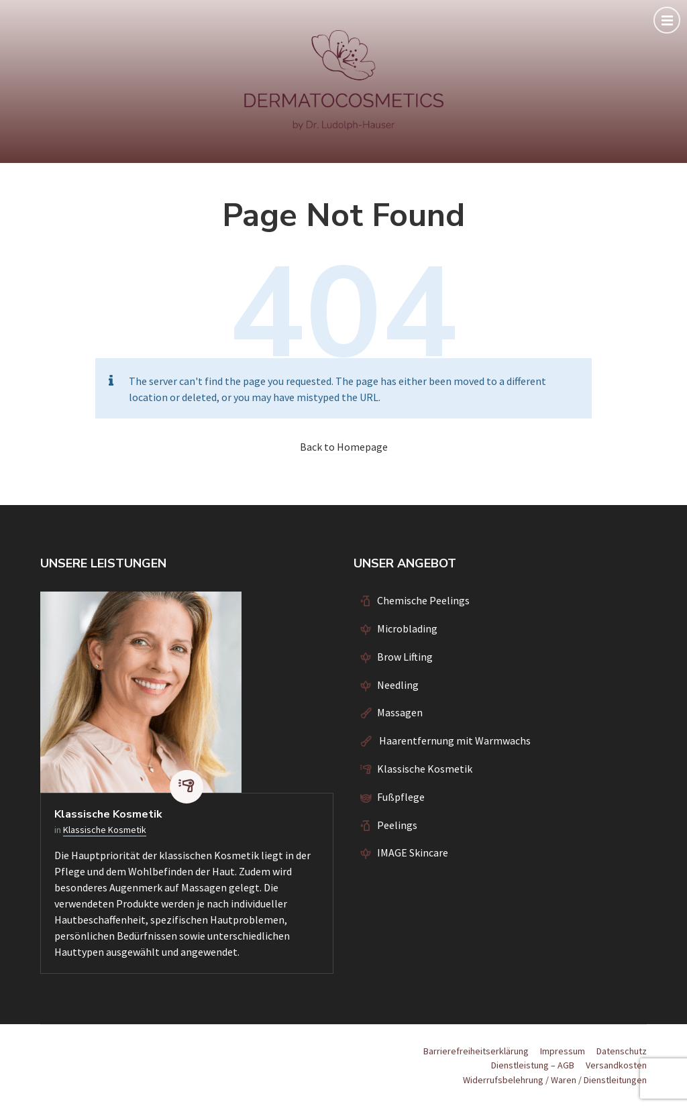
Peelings (397, 825)
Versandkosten (616, 1065)
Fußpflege (401, 797)
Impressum (562, 1051)
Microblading (407, 628)
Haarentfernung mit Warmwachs (454, 740)
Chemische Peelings (423, 600)
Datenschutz (621, 1051)
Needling (398, 684)
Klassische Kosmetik (108, 814)
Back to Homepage (344, 446)
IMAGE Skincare (412, 852)
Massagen (400, 712)
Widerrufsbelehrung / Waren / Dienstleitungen (555, 1080)
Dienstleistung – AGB (532, 1065)
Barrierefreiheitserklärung (476, 1051)
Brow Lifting (405, 656)
